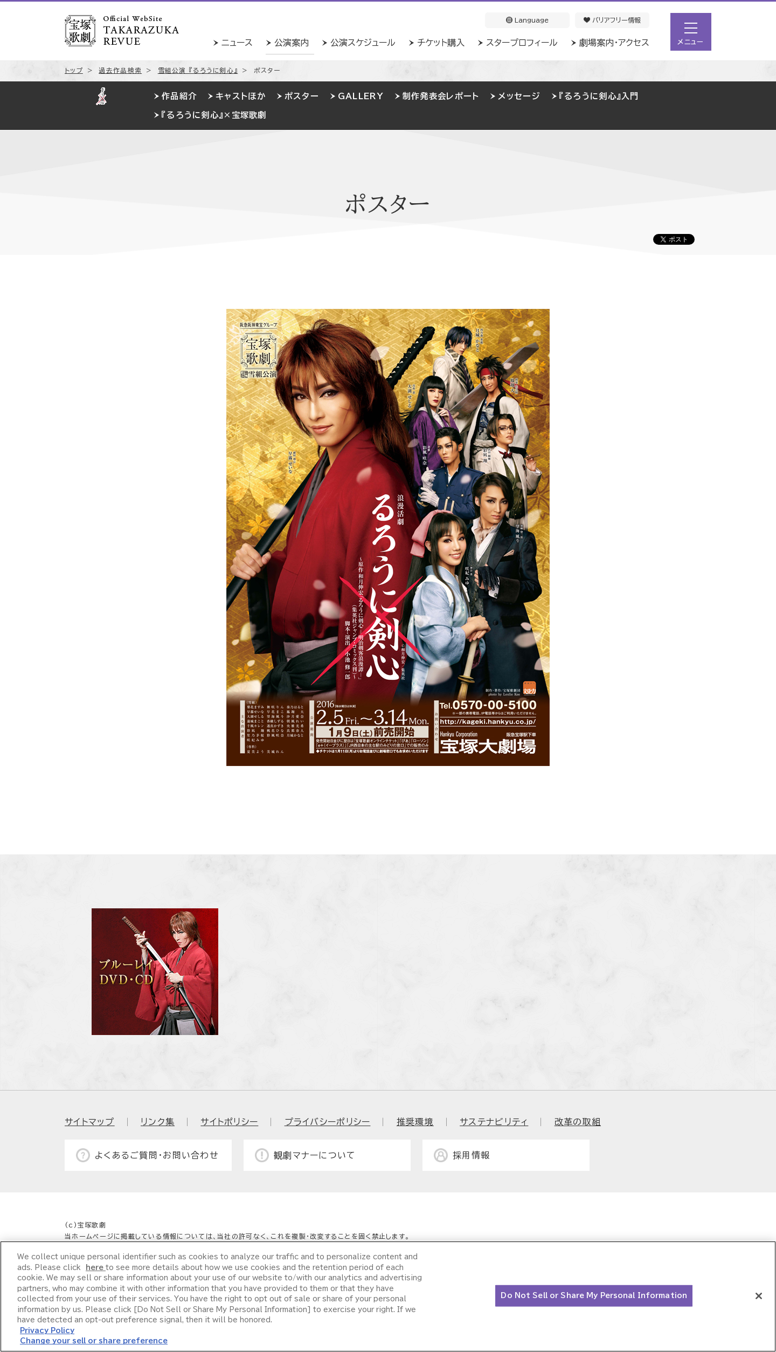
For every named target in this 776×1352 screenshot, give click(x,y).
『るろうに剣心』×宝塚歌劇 (214, 115)
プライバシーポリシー (328, 1122)
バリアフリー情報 (612, 20)
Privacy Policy (47, 1330)
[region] (388, 1296)
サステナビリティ (494, 1122)
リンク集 (158, 1122)
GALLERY (361, 96)
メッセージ (519, 96)
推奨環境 (415, 1122)
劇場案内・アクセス (614, 42)
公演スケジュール (363, 42)
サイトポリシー (229, 1122)
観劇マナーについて (315, 1155)
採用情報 (471, 1155)
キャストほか (241, 96)
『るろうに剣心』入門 (599, 96)
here (96, 1267)
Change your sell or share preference (94, 1340)
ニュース (237, 42)
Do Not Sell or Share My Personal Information (594, 1295)
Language (527, 20)
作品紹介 (179, 96)
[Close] (759, 1296)
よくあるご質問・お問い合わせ (157, 1155)
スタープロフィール (522, 42)
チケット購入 (441, 42)
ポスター (302, 96)
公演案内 (291, 42)
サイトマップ (90, 1122)
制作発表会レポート (441, 96)
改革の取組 (578, 1122)
